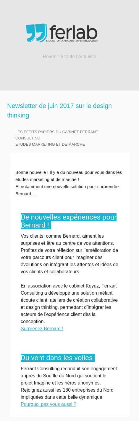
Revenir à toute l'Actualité (69, 56)
